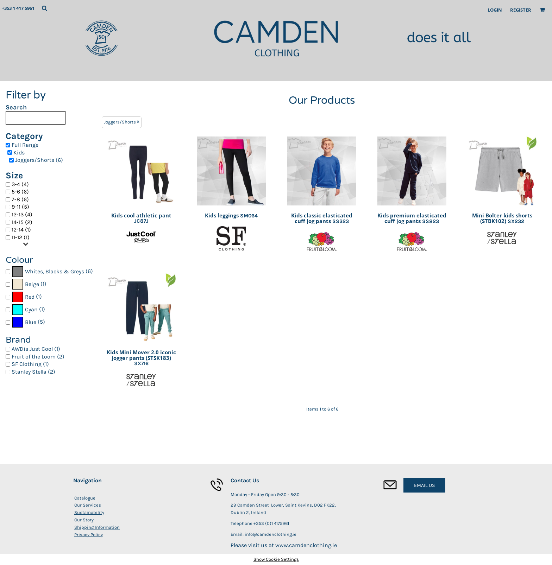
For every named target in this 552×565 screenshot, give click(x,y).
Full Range (25, 144)
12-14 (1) (21, 229)
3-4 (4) (20, 184)
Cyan (31, 309)
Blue (30, 322)
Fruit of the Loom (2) (38, 356)
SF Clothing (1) (30, 364)
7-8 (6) (20, 199)
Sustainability (89, 512)
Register (520, 10)
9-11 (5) (20, 206)
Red (29, 296)
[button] (44, 8)
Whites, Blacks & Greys (54, 271)
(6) (52, 271)
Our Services (87, 505)
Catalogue (84, 498)
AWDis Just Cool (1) (36, 348)
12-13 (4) (22, 214)
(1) (29, 284)
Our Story (84, 519)
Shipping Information (97, 527)
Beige (32, 284)
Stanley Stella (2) (33, 371)
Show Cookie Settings (276, 559)
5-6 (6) (20, 191)
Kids (19, 152)
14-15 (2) (22, 222)
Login (495, 10)
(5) (28, 322)
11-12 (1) (21, 237)
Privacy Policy (88, 534)
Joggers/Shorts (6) (39, 160)
